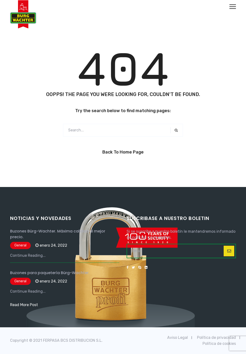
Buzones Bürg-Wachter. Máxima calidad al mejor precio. (57, 234)
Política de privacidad (216, 337)
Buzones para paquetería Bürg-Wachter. (50, 273)
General (20, 245)
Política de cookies (219, 343)
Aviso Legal (177, 337)
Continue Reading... (28, 255)
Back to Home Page (123, 152)
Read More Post (24, 305)
